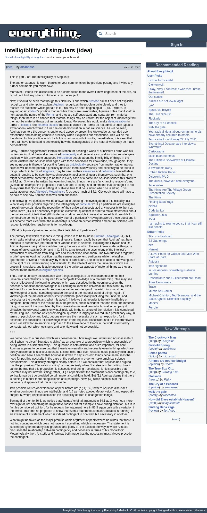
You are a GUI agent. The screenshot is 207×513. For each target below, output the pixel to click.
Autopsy (154, 261)
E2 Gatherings (158, 240)
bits (151, 245)
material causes (48, 125)
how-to (153, 379)
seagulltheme (171, 403)
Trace (152, 286)
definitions (108, 171)
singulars (48, 171)
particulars (86, 204)
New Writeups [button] (177, 329)
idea (10, 67)
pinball (153, 206)
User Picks (154, 75)
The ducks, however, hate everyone (171, 181)
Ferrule (153, 307)
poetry (153, 348)
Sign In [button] (177, 45)
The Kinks (155, 197)
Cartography (157, 151)
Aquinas (58, 104)
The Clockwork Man (162, 337)
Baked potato (158, 353)
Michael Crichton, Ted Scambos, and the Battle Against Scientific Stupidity (175, 297)
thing (152, 341)
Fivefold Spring (159, 345)
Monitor (153, 303)
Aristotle (94, 101)
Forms (50, 114)
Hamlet (153, 249)
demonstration (117, 121)
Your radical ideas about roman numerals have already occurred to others (175, 133)
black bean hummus (161, 156)
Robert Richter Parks (162, 172)
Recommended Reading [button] (177, 65)
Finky (167, 379)
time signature (158, 266)
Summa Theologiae (107, 236)
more (176, 419)
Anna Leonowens (160, 282)
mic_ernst (169, 356)
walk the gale (157, 127)
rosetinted (169, 395)
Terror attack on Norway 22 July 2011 (173, 139)
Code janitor (156, 210)
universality (69, 154)
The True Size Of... (161, 114)
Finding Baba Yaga (161, 202)
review (153, 410)
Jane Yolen (156, 185)
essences (89, 171)
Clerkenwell (156, 84)
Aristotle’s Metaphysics (50, 191)
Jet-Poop (169, 410)
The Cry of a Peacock (162, 123)
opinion (154, 364)
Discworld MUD (159, 176)
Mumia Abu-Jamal (160, 291)
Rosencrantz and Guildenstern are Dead (175, 278)
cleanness (27, 67)
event (153, 403)
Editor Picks (155, 232)
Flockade (154, 118)
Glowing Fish (169, 372)
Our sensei (156, 96)
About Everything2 (160, 71)
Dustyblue (167, 341)
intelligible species (51, 270)
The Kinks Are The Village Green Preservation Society (170, 191)
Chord (169, 364)
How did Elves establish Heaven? (172, 399)
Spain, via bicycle (160, 110)
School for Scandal (161, 80)
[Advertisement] (103, 12)
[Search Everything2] (144, 34)
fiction (153, 356)
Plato (33, 111)
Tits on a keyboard (160, 236)
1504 (152, 219)
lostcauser (171, 387)
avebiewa (169, 348)
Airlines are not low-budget (166, 101)
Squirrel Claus (158, 215)
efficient (26, 125)
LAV (151, 105)
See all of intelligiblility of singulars (24, 57)
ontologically (78, 164)
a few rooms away (160, 168)
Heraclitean (64, 157)
